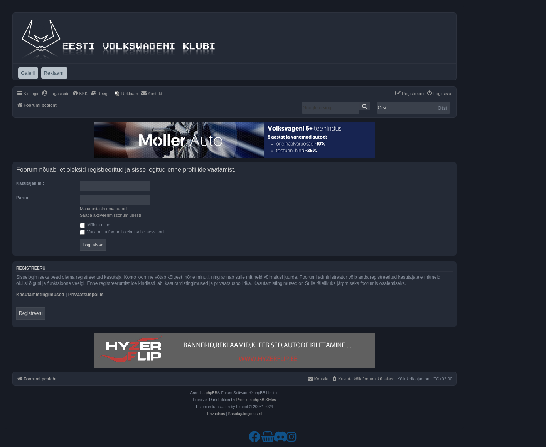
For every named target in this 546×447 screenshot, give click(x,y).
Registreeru (31, 313)
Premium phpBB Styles (256, 400)
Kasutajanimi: (30, 183)
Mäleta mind (95, 225)
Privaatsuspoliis (86, 294)
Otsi (442, 107)
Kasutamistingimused (40, 294)
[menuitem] (56, 93)
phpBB (211, 393)
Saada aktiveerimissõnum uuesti (110, 215)
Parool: (23, 197)
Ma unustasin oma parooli (104, 208)
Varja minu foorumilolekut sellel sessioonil (122, 231)
